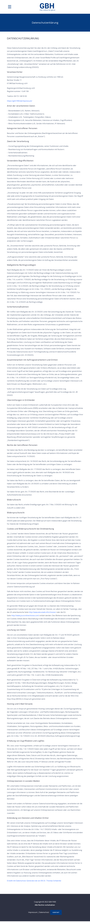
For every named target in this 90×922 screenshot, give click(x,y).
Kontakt (56, 913)
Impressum (32, 912)
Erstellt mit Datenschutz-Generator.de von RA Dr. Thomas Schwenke (34, 881)
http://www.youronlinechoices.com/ (25, 615)
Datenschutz (43, 912)
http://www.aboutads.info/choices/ (42, 612)
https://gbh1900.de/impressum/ (19, 101)
